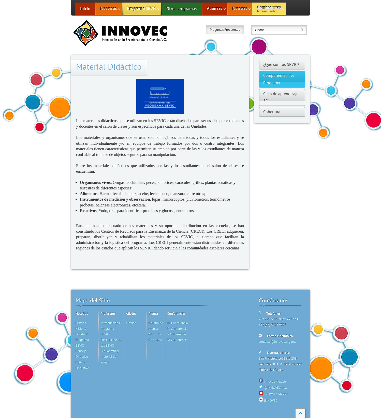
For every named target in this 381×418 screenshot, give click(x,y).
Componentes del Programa (278, 79)
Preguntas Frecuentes (225, 30)
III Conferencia (177, 323)
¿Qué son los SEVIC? (281, 64)
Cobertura (271, 112)
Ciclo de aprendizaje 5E (280, 97)
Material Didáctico (109, 67)
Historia (81, 323)
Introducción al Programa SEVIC (111, 328)
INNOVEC (270, 400)
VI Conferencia (177, 340)
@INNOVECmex (275, 388)
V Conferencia (176, 334)
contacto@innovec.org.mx (277, 342)
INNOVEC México (276, 394)
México (131, 323)
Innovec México (275, 381)
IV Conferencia (177, 329)
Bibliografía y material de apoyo (110, 356)
